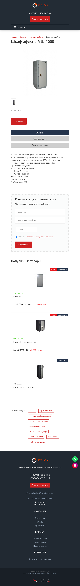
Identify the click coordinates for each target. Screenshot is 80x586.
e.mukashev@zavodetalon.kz (41, 493)
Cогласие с (35, 237)
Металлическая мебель (39, 421)
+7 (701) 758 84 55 (40, 13)
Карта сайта (51, 573)
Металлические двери (38, 432)
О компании (40, 518)
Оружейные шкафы (37, 426)
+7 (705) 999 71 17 (40, 478)
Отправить (24, 245)
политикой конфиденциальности (40, 237)
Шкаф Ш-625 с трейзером (24, 342)
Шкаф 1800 (18, 297)
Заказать (18, 121)
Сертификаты (40, 525)
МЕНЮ (21, 27)
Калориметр (53, 437)
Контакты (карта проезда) (40, 559)
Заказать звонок (40, 485)
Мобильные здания (37, 442)
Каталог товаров (40, 538)
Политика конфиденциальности (34, 573)
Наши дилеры (40, 542)
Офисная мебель (46, 411)
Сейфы (32, 411)
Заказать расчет (40, 19)
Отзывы (39, 522)
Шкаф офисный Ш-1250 (23, 388)
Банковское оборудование (40, 416)
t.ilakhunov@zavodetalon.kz (41, 498)
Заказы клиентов (36, 437)
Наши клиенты (40, 546)
